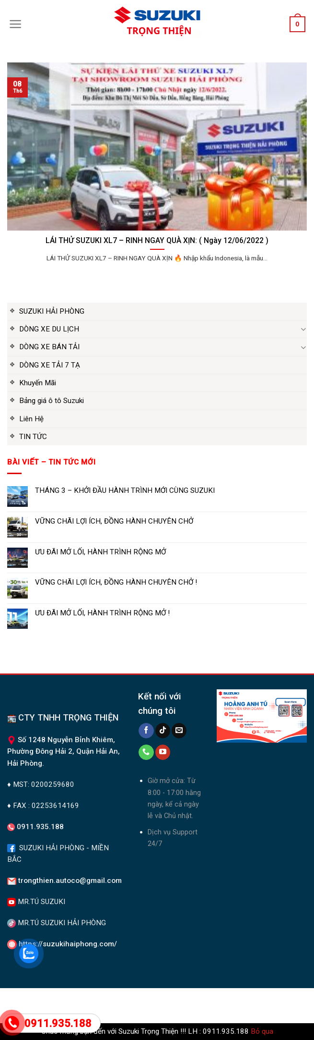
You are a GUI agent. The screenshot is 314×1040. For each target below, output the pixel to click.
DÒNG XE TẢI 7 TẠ (49, 365)
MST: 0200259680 (43, 784)
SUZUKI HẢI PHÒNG (51, 311)
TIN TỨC (33, 436)
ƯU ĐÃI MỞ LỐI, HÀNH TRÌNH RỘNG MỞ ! (102, 613)
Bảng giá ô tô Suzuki (51, 400)
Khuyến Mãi (37, 383)
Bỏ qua (262, 1031)
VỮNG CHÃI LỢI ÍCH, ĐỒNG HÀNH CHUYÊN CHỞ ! (116, 582)
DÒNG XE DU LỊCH (49, 329)
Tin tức (264, 1000)
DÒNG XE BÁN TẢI (49, 347)
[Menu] (15, 24)
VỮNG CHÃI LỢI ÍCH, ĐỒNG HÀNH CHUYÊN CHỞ (114, 521)
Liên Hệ (31, 419)
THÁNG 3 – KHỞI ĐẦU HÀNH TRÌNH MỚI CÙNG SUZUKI (125, 490)
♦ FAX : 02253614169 (43, 805)
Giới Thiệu (166, 1007)
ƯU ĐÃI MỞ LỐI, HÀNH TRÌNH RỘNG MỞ (100, 552)
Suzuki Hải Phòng (63, 1000)
